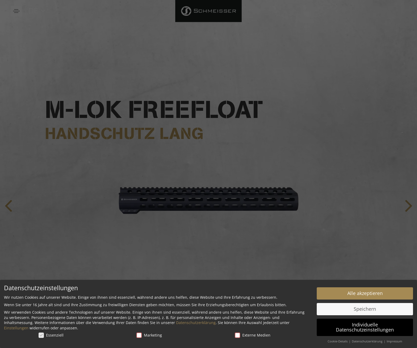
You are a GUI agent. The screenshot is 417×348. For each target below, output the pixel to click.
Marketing (149, 334)
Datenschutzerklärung (196, 321)
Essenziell (51, 334)
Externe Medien (252, 334)
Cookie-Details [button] (338, 340)
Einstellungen (16, 327)
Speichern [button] (365, 308)
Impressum (394, 340)
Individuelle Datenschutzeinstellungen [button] (365, 326)
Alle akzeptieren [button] (365, 292)
